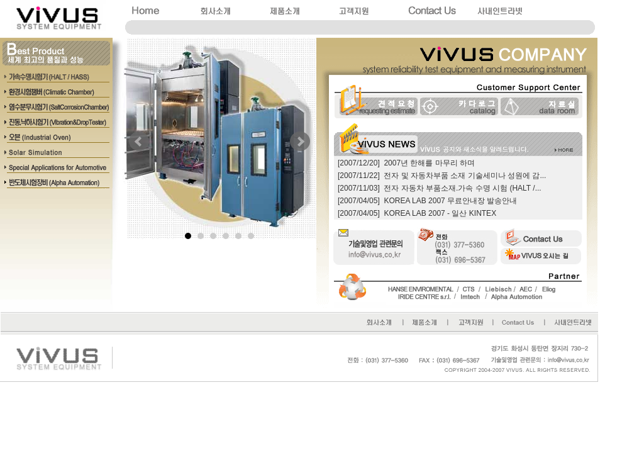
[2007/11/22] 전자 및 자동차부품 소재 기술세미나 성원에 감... (442, 175)
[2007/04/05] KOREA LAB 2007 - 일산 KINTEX (417, 213)
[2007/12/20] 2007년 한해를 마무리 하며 (406, 163)
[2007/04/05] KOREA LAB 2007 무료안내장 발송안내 (427, 200)
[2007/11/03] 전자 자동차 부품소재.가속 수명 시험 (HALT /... (439, 188)
